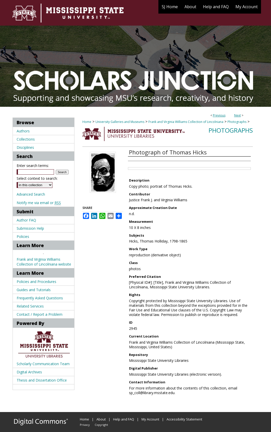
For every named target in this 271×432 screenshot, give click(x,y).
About (101, 419)
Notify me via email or (39, 202)
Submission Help (30, 228)
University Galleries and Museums (119, 122)
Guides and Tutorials (34, 289)
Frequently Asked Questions (40, 298)
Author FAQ (26, 220)
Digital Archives (29, 372)
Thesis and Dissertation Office (42, 380)
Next (237, 115)
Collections (26, 139)
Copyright (101, 425)
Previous (219, 115)
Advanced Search (31, 194)
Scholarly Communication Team (43, 363)
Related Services (30, 306)
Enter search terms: (33, 165)
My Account (150, 419)
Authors (23, 131)
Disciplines (25, 147)
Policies (23, 236)
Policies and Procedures (36, 281)
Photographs (236, 122)
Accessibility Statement (184, 419)
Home (86, 122)
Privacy (85, 425)
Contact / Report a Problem (39, 314)
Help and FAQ (123, 419)
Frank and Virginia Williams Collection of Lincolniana (185, 122)
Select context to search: (37, 178)
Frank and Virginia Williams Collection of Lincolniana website (44, 262)
